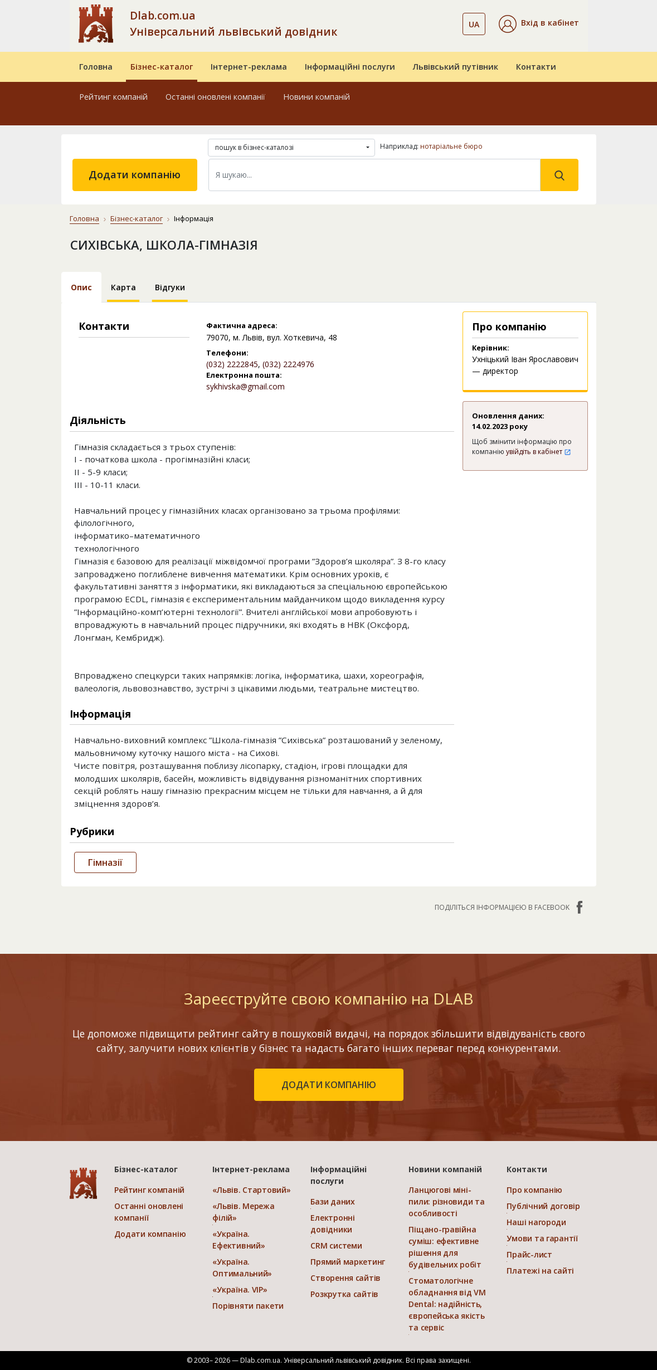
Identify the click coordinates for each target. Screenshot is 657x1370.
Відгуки (170, 287)
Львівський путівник (455, 66)
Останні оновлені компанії (215, 96)
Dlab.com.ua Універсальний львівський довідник (233, 23)
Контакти (536, 66)
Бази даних (332, 1201)
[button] (539, 24)
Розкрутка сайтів (344, 1294)
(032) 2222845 (232, 364)
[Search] (374, 175)
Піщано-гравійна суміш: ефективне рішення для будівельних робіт (444, 1247)
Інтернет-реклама (249, 66)
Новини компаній (316, 96)
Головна (96, 66)
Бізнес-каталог (161, 66)
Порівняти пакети (248, 1305)
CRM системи (336, 1245)
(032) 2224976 (288, 364)
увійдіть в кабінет (538, 451)
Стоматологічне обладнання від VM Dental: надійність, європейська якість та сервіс (446, 1304)
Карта (123, 287)
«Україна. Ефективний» (238, 1239)
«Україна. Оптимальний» (242, 1267)
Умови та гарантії (542, 1238)
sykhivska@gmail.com (245, 386)
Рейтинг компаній (113, 96)
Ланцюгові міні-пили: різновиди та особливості (446, 1201)
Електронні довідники (332, 1223)
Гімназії (105, 862)
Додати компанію (135, 174)
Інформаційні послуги (350, 66)
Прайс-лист (529, 1254)
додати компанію (328, 1085)
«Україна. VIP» (239, 1289)
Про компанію (534, 1189)
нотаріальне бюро (451, 146)
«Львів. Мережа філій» (243, 1212)
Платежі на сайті (540, 1270)
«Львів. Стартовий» (251, 1189)
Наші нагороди (536, 1222)
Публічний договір (543, 1206)
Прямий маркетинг (347, 1261)
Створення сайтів (345, 1278)
